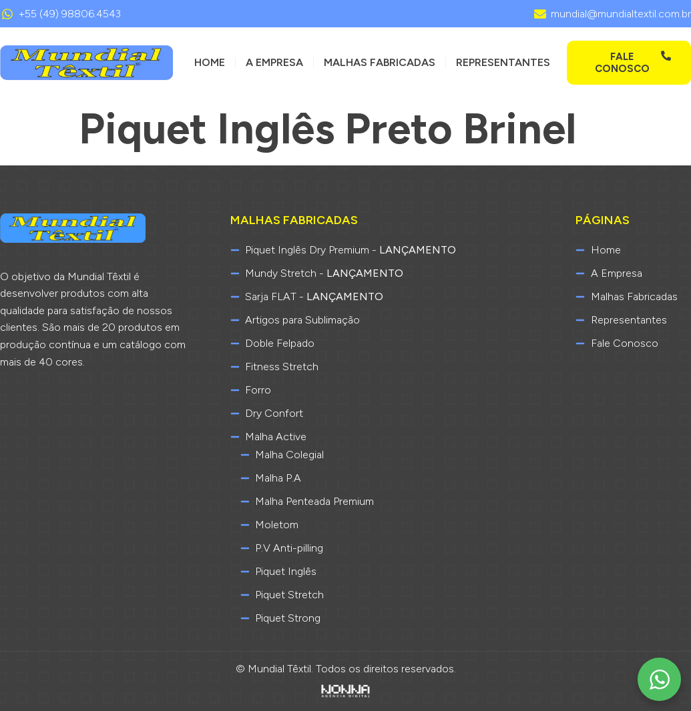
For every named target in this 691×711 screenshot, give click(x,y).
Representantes (503, 62)
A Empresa (274, 62)
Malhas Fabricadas (379, 62)
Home (209, 62)
